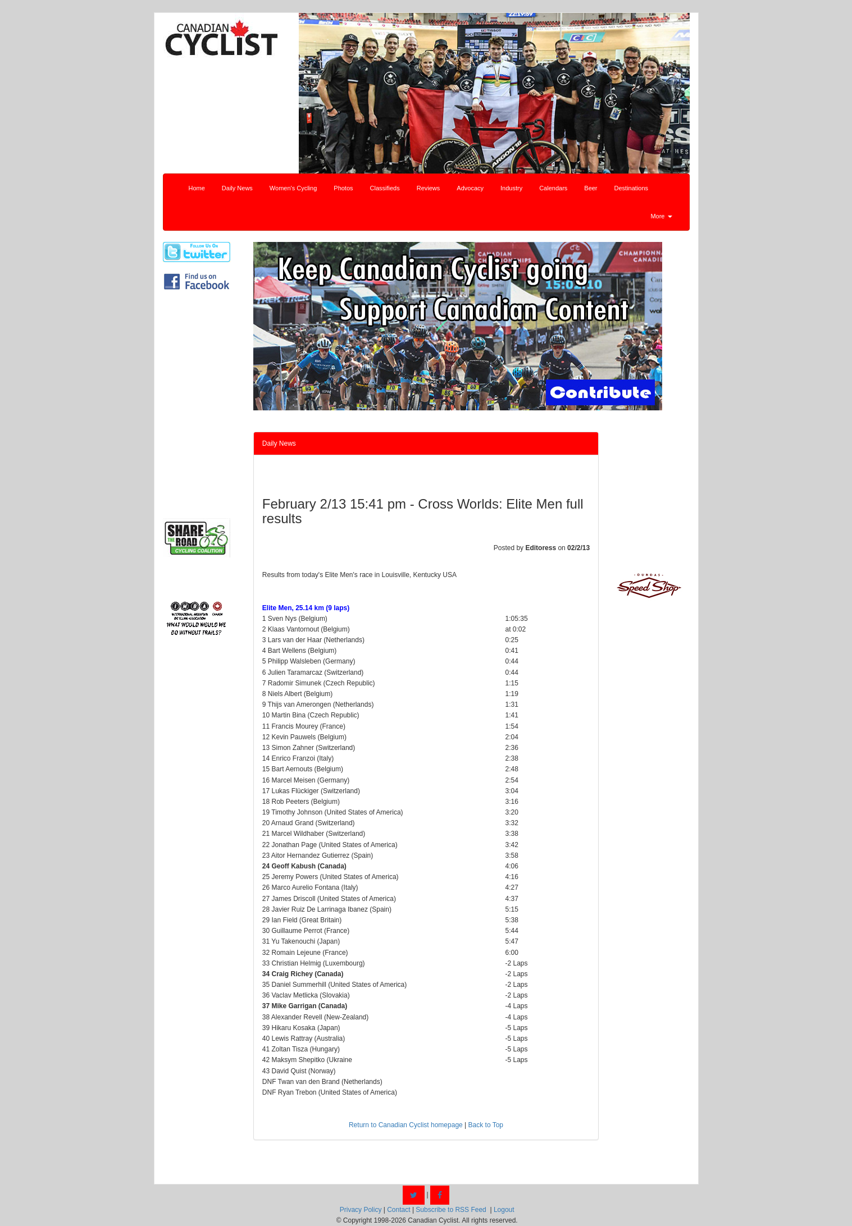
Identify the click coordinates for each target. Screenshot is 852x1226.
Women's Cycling (293, 188)
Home (197, 188)
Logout (504, 1210)
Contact (398, 1210)
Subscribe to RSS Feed (451, 1210)
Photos (343, 188)
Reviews (428, 188)
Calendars (553, 188)
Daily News (237, 188)
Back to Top (485, 1125)
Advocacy (470, 188)
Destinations (631, 188)
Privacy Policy (361, 1210)
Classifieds (385, 188)
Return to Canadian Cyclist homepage (406, 1125)
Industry (511, 188)
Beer (590, 188)
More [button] (661, 216)
